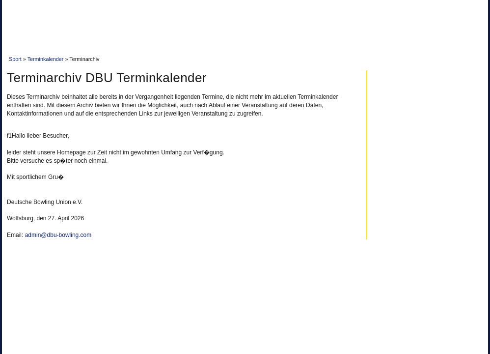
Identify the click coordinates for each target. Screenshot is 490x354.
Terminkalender (45, 59)
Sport (15, 59)
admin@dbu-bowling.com (58, 235)
